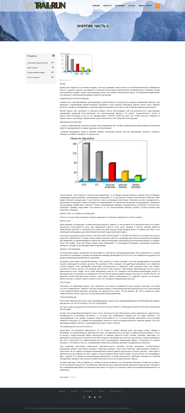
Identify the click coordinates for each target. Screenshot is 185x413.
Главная (96, 5)
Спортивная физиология (40, 63)
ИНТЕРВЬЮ (120, 5)
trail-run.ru (34, 408)
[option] (76, 64)
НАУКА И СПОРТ (145, 5)
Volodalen (73, 377)
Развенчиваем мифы (40, 72)
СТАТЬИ (131, 5)
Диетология (40, 67)
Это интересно (40, 77)
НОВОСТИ (107, 5)
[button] (157, 4)
